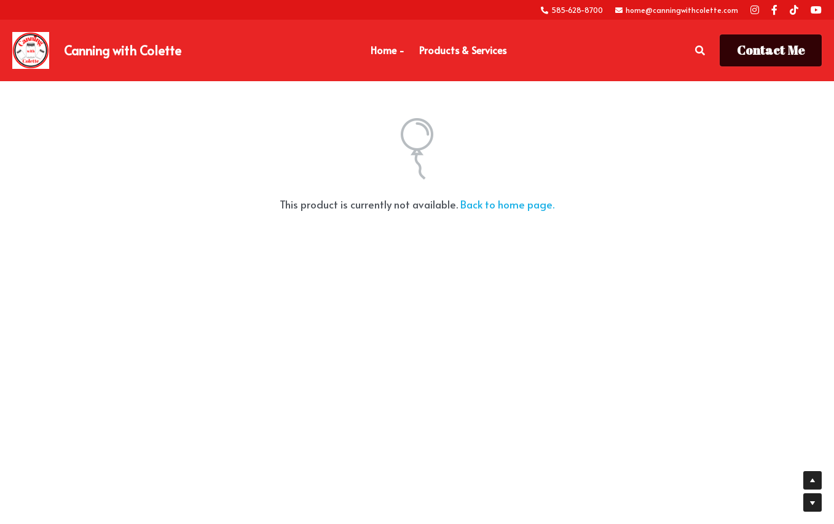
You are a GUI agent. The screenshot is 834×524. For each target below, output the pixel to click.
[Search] (700, 50)
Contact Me (770, 50)
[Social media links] (754, 10)
